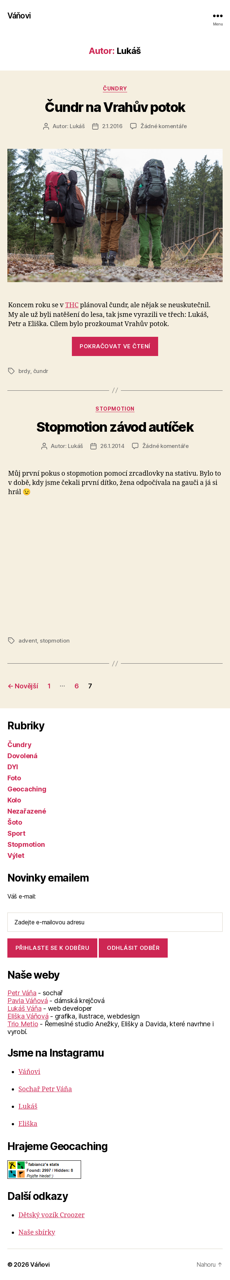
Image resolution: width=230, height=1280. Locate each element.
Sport (16, 833)
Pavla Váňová (27, 1001)
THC (72, 305)
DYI (12, 767)
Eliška (27, 1124)
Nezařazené (26, 811)
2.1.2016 (112, 126)
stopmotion (54, 640)
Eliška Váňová (28, 1016)
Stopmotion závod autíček (115, 427)
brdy (24, 370)
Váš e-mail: (21, 896)
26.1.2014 (112, 445)
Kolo (14, 800)
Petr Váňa (21, 993)
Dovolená (22, 756)
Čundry (115, 88)
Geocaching (26, 789)
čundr (41, 370)
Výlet (15, 855)
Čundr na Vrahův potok (115, 107)
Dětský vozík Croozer (51, 1215)
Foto (14, 778)
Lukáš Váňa (24, 1008)
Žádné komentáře (163, 126)
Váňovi (19, 16)
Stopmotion (114, 408)
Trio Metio (22, 1024)
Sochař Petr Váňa (45, 1089)
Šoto (14, 822)
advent (27, 640)
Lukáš (77, 126)
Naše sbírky (36, 1232)
